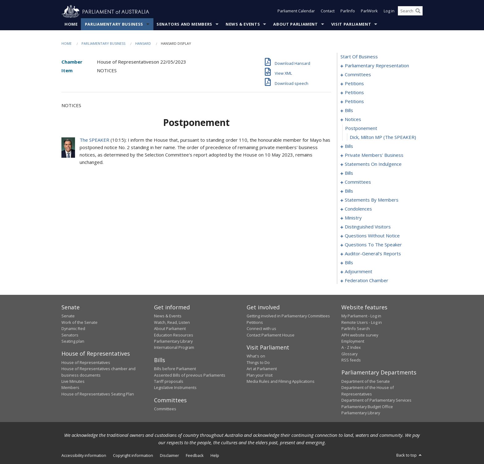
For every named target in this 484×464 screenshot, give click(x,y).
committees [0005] (358, 75)
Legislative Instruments (175, 388)
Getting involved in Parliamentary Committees (288, 316)
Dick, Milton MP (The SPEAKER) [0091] (383, 137)
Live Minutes (73, 381)
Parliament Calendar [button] (296, 12)
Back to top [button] (409, 455)
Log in (389, 12)
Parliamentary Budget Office (367, 406)
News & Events (243, 24)
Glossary (349, 354)
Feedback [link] (195, 455)
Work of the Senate (79, 322)
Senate (68, 316)
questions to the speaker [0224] (373, 245)
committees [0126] (358, 182)
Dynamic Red (73, 329)
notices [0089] (353, 119)
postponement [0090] (361, 128)
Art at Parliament (262, 369)
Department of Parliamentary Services (376, 400)
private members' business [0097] (374, 155)
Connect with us (261, 329)
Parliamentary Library (173, 341)
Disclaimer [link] (169, 455)
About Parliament (295, 24)
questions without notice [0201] (372, 236)
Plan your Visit (260, 375)
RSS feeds (351, 360)
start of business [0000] (359, 57)
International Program (174, 347)
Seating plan (72, 341)
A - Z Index (351, 347)
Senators (69, 335)
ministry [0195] (353, 218)
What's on (256, 356)
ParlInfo (347, 12)
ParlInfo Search (355, 329)
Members (70, 388)
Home (71, 24)
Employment (352, 341)
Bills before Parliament (175, 369)
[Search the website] (410, 11)
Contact (328, 12)
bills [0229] (349, 263)
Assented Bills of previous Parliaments (189, 375)
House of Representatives (85, 362)
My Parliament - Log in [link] (361, 316)
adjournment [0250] (358, 272)
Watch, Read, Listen (172, 322)
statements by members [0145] (371, 200)
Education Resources (173, 335)
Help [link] (215, 455)
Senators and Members (184, 24)
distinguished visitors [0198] (368, 227)
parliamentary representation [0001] (377, 66)
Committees (165, 409)
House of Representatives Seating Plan (97, 394)
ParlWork (369, 12)
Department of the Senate (365, 381)
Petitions (255, 322)
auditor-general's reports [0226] (373, 254)
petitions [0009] (354, 84)
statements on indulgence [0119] (373, 164)
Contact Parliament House (270, 335)
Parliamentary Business (114, 24)
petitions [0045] (354, 93)
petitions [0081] (354, 101)
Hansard (143, 43)
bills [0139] (349, 191)
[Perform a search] (418, 11)
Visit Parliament (351, 24)
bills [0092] (349, 146)
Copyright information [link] (133, 455)
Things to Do (258, 362)
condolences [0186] (358, 209)
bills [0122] (349, 173)
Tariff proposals (168, 381)
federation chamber (366, 281)
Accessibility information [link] (83, 455)
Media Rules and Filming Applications (281, 381)
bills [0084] (349, 110)
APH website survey (359, 335)
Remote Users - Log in (361, 322)
